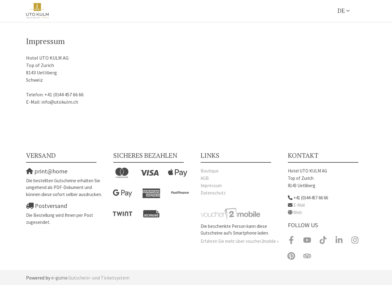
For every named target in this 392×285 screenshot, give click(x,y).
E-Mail (299, 205)
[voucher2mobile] (231, 214)
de (341, 10)
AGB (205, 178)
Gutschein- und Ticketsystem (90, 278)
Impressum (211, 185)
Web (297, 212)
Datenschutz (213, 193)
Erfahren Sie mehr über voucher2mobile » (240, 241)
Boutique (210, 171)
